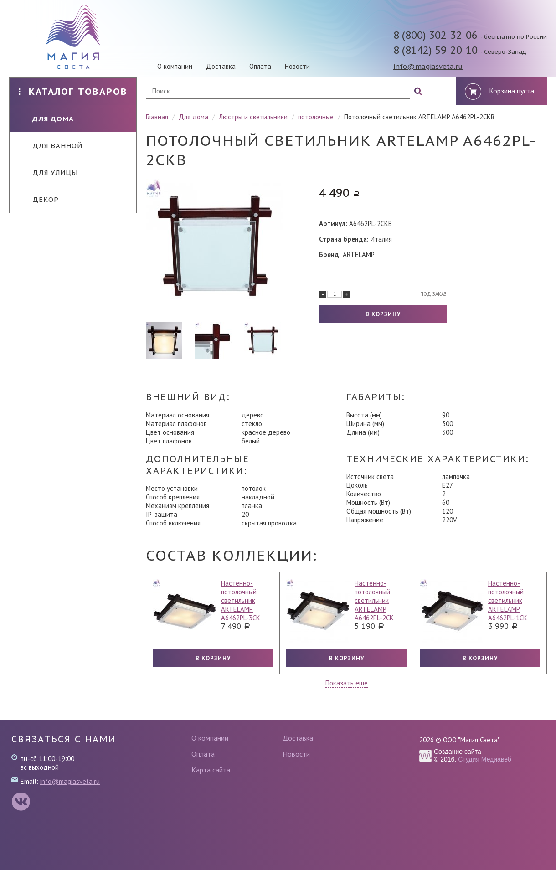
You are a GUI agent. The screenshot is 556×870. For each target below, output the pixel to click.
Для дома (46, 118)
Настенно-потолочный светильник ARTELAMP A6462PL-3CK (240, 600)
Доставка (221, 66)
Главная (157, 117)
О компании (174, 66)
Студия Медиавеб (484, 759)
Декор (39, 199)
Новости (297, 66)
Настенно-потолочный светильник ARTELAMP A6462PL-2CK (374, 600)
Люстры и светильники (253, 117)
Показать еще (346, 683)
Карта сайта (210, 769)
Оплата (260, 66)
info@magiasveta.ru (428, 66)
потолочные (316, 117)
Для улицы (48, 172)
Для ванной (50, 145)
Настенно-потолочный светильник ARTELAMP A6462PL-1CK (507, 600)
